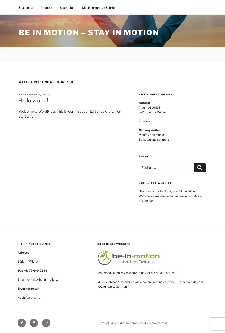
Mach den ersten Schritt (98, 7)
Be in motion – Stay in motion (89, 32)
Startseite (25, 7)
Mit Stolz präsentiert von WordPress (143, 323)
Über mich (67, 7)
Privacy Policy (106, 323)
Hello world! (33, 100)
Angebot (46, 7)
